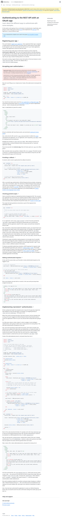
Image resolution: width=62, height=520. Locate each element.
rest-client (16, 187)
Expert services (29, 515)
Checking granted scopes (10, 194)
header (28, 247)
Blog (33, 515)
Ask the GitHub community (8, 503)
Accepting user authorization (13, 66)
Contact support (6, 504)
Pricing (23, 515)
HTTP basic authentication (32, 71)
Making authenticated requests (12, 257)
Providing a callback (9, 157)
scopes (36, 136)
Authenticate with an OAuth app (28, 4)
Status (19, 515)
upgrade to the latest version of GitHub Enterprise (32, 10)
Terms (12, 515)
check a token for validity (28, 250)
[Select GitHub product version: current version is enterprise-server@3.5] (17, 2)
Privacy (16, 515)
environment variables (24, 103)
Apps (4, 4)
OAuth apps (8, 4)
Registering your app (10, 41)
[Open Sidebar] (1, 5)
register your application (16, 44)
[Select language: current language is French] (60, 2)
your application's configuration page (30, 102)
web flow (34, 29)
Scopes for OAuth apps (35, 200)
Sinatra (20, 29)
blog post (29, 73)
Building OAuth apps (16, 4)
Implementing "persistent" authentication (18, 307)
